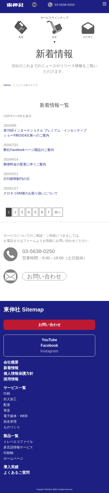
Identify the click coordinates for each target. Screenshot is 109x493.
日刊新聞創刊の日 (17, 179)
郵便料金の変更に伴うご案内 (25, 164)
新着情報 (11, 368)
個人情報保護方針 (18, 373)
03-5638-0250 (38, 251)
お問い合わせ (44, 276)
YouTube (49, 340)
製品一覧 (11, 436)
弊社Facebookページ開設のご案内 (29, 150)
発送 (54, 30)
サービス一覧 (15, 388)
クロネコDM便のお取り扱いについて (31, 193)
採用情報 (11, 379)
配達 (20, 29)
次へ (57, 212)
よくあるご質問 (17, 473)
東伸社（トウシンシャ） (15, 5)
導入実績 (11, 467)
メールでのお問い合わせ (34, 4)
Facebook (49, 345)
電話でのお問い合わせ (61, 4)
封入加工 (88, 30)
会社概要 (11, 362)
